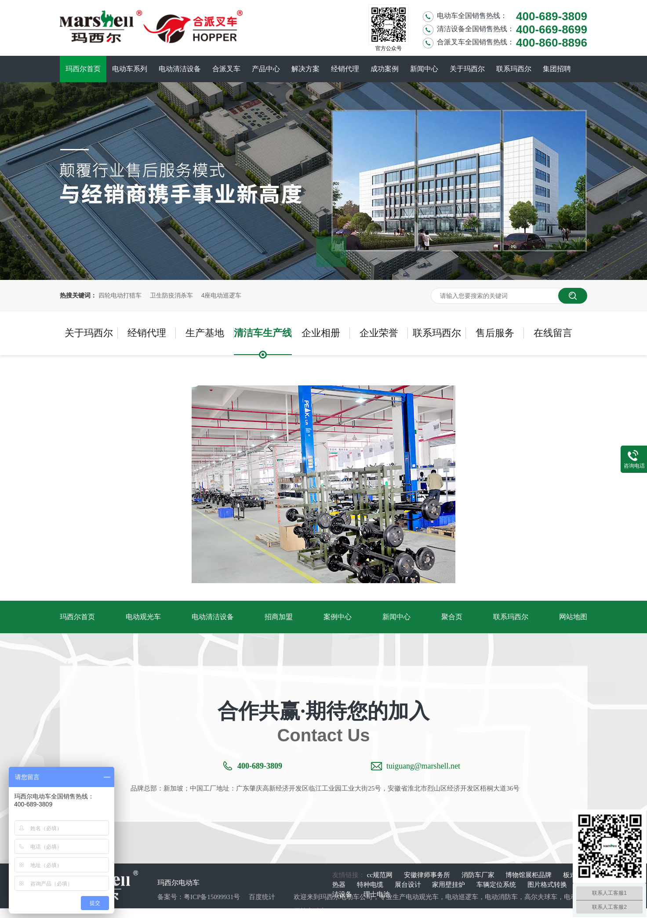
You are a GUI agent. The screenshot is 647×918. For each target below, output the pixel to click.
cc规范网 (380, 874)
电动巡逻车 (461, 896)
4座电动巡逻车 (221, 295)
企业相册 (321, 332)
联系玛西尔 (513, 69)
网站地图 (573, 616)
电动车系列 (129, 69)
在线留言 (553, 332)
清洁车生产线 (263, 332)
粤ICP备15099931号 (212, 896)
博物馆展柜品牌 (529, 874)
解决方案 (305, 69)
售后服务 (495, 332)
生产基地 (204, 332)
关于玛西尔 (467, 69)
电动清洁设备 (180, 69)
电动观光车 (143, 616)
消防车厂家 (479, 874)
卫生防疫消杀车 (171, 295)
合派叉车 (226, 69)
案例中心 (338, 616)
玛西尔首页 (83, 69)
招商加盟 (279, 616)
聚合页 (451, 616)
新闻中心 (424, 69)
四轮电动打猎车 (120, 295)
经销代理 (345, 69)
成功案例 (385, 69)
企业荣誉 (379, 332)
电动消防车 (501, 896)
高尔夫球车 (540, 896)
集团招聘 (557, 69)
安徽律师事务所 (428, 874)
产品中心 (266, 69)
